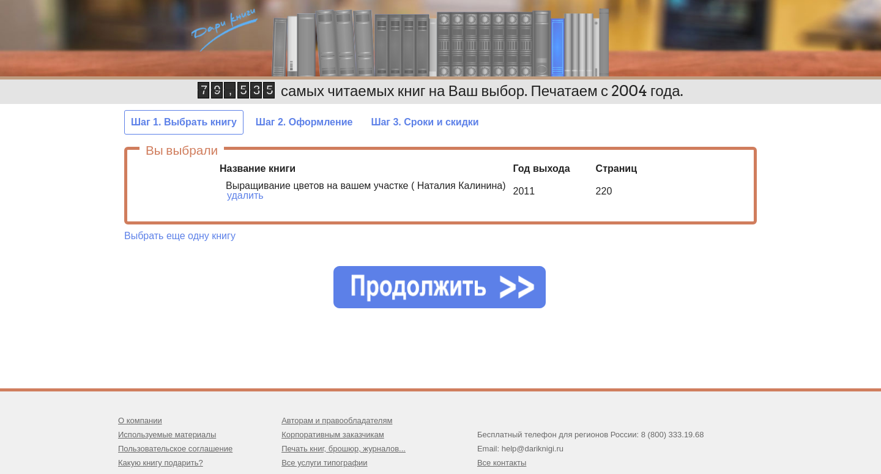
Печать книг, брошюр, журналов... (343, 448)
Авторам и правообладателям (336, 420)
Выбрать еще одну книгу (180, 236)
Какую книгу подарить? (160, 462)
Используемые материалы (167, 434)
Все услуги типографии (324, 462)
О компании (140, 420)
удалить (245, 195)
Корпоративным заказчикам (332, 434)
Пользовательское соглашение (175, 448)
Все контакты (501, 462)
